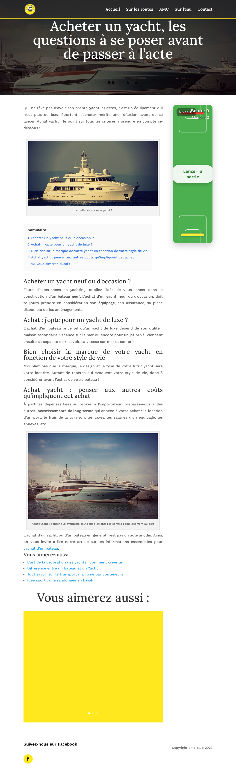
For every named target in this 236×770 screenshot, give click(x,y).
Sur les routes (139, 10)
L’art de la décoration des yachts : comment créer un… (77, 562)
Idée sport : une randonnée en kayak (60, 580)
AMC (164, 10)
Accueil (113, 10)
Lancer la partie (192, 174)
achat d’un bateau (41, 548)
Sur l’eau (183, 10)
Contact (205, 10)
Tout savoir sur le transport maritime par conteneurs (75, 574)
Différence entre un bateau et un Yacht (62, 568)
